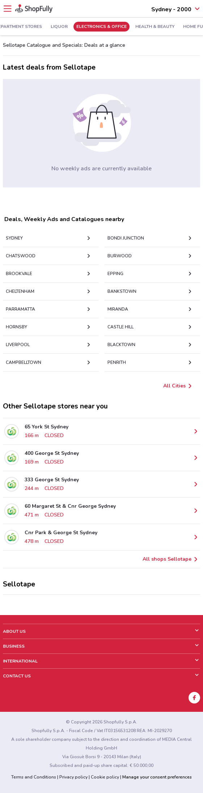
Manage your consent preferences (157, 777)
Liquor (59, 27)
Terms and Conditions (33, 777)
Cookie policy (105, 777)
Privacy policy (73, 777)
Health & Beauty (154, 27)
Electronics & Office (101, 27)
